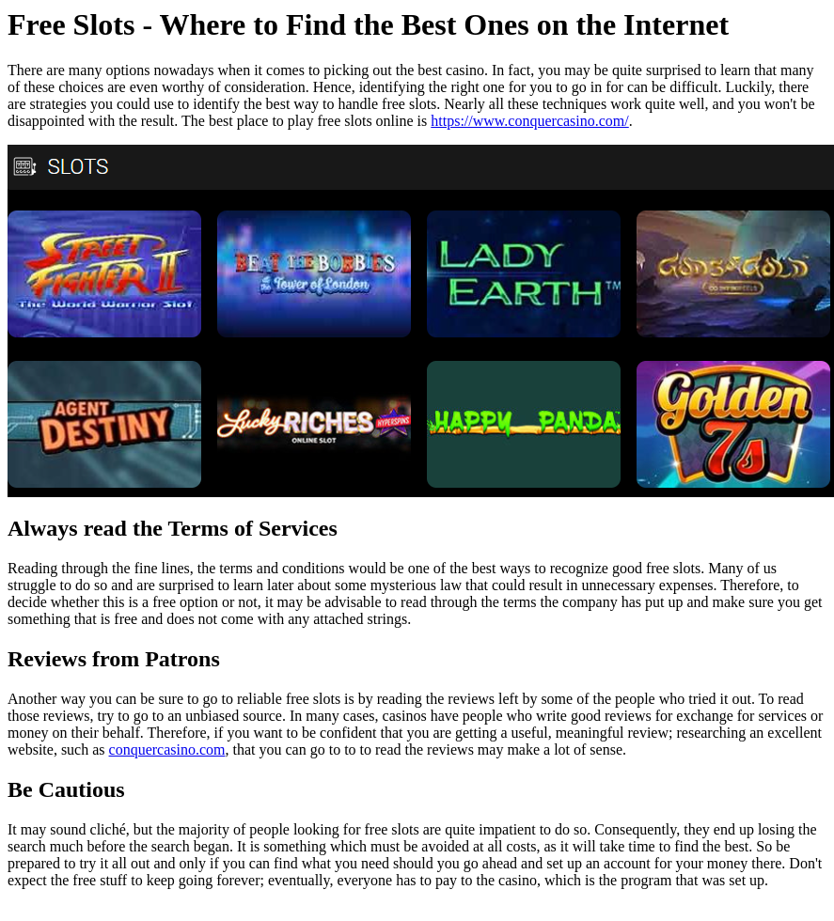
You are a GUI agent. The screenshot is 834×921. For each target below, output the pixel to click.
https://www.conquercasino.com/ (529, 121)
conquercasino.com (167, 749)
